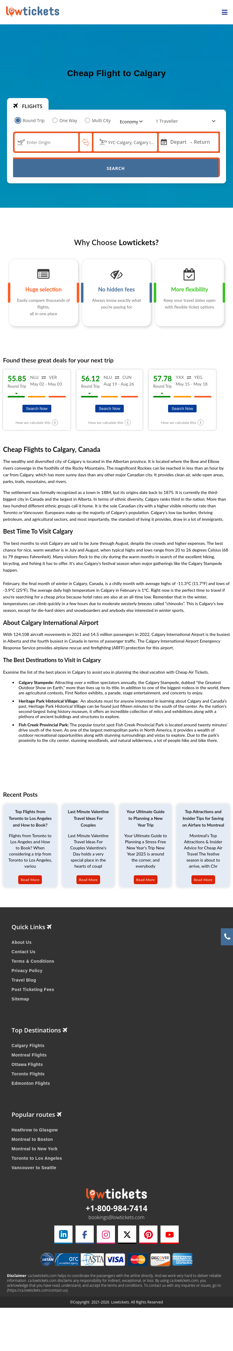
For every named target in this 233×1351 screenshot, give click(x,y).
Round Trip (30, 120)
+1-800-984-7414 (116, 1208)
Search (115, 168)
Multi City (97, 120)
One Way (64, 120)
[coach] (168, 121)
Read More (30, 879)
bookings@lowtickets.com (116, 1217)
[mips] (163, 141)
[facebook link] (85, 1235)
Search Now (37, 408)
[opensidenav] (224, 12)
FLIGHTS (27, 106)
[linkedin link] (63, 1235)
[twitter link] (127, 1235)
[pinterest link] (148, 1235)
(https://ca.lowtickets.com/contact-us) (37, 1290)
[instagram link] (106, 1235)
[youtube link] (169, 1235)
